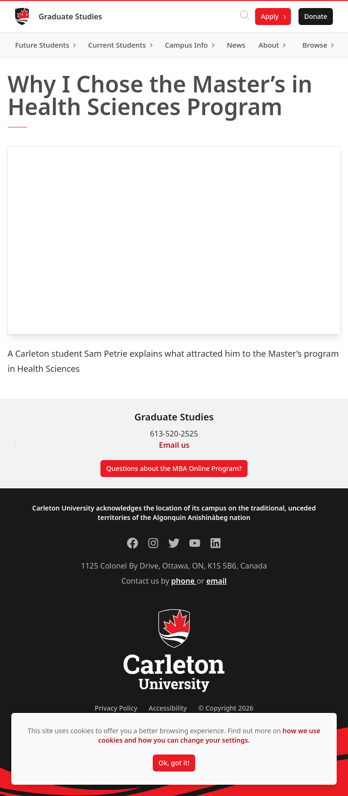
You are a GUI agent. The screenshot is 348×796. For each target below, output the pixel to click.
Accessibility (168, 708)
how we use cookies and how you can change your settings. (209, 735)
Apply (270, 16)
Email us (174, 445)
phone (184, 581)
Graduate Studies (70, 16)
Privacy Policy (116, 708)
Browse (314, 45)
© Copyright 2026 (225, 708)
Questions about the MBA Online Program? (174, 468)
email (216, 581)
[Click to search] (244, 16)
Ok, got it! (173, 762)
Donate (315, 16)
